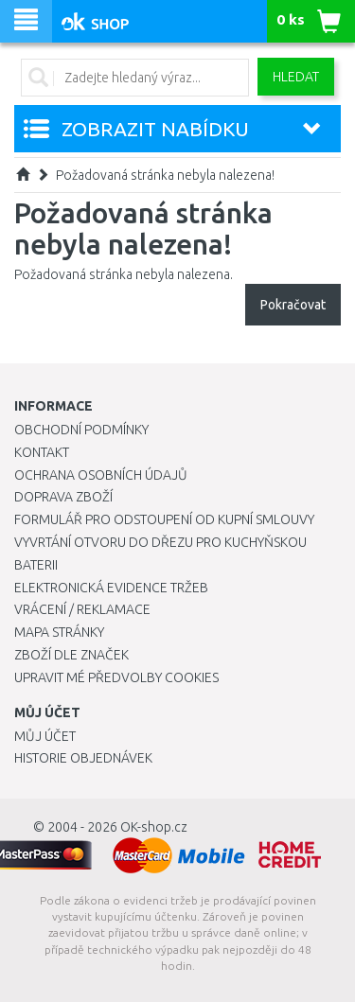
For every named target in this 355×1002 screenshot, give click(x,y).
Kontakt (41, 452)
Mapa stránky (59, 632)
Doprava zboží (63, 496)
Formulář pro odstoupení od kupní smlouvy (164, 519)
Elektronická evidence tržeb (111, 587)
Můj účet (45, 736)
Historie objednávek (83, 757)
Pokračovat (293, 304)
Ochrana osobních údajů (100, 475)
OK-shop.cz (153, 827)
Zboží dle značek (71, 654)
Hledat (296, 76)
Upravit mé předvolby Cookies (116, 677)
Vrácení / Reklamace (82, 609)
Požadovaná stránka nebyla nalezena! (165, 175)
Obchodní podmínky (81, 429)
